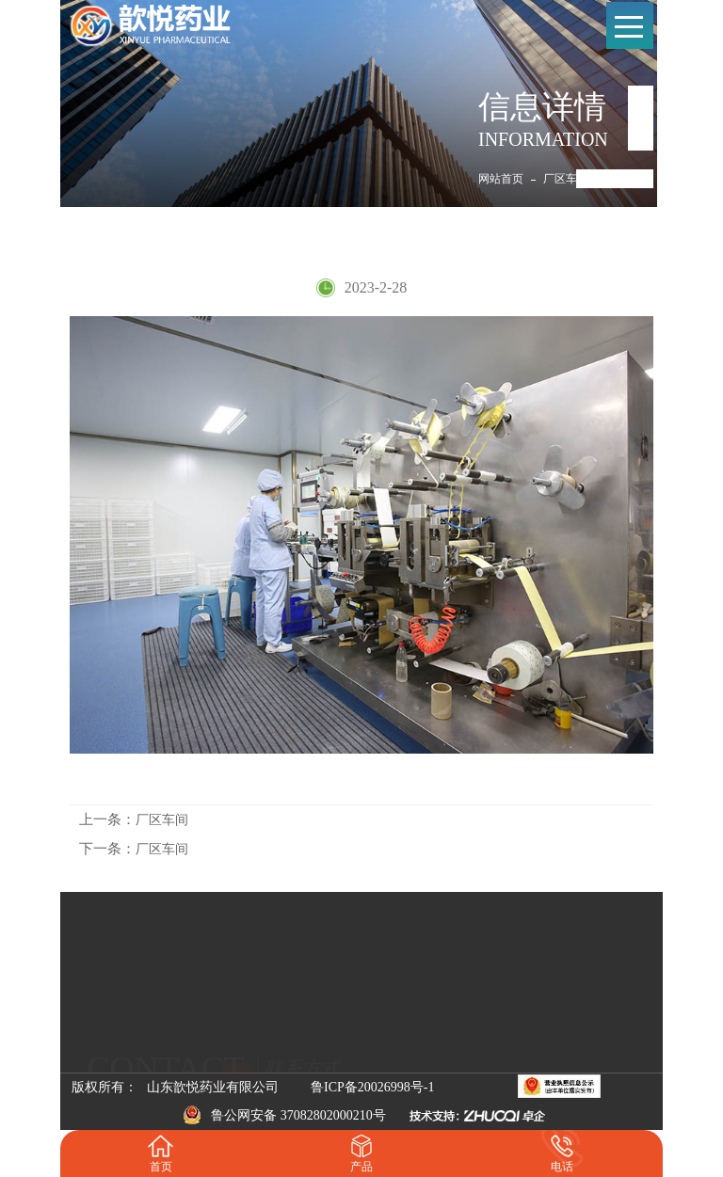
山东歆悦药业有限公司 (213, 1087)
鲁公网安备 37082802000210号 (284, 1114)
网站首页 (500, 178)
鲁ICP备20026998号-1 (372, 1087)
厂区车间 (565, 178)
